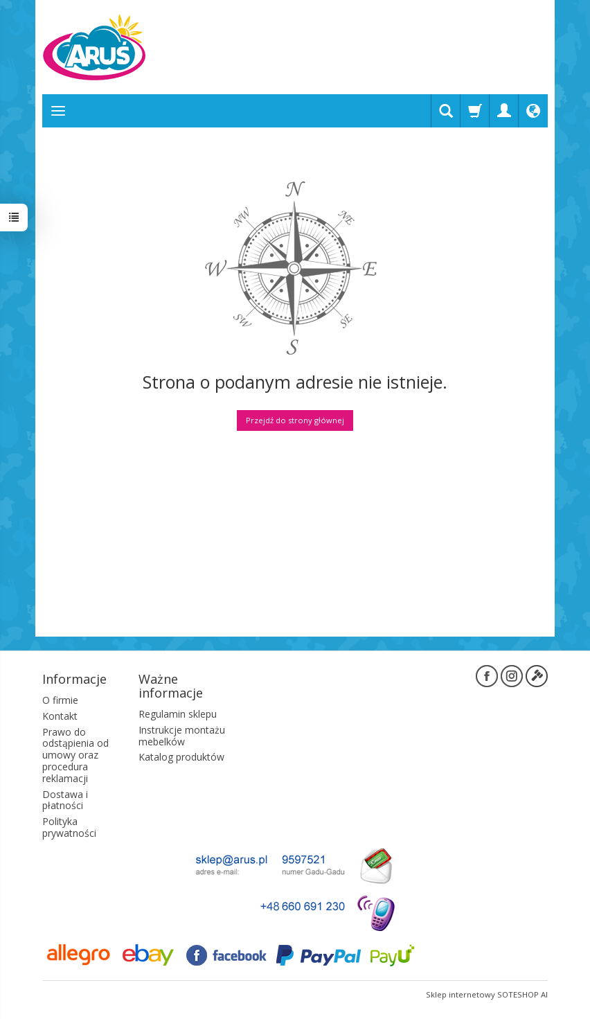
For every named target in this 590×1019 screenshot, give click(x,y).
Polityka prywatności (69, 827)
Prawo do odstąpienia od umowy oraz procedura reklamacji (75, 755)
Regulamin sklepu (177, 713)
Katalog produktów (181, 756)
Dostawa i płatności (65, 800)
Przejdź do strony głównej (295, 420)
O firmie (60, 700)
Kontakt (60, 716)
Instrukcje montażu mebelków (181, 735)
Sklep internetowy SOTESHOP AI (487, 994)
